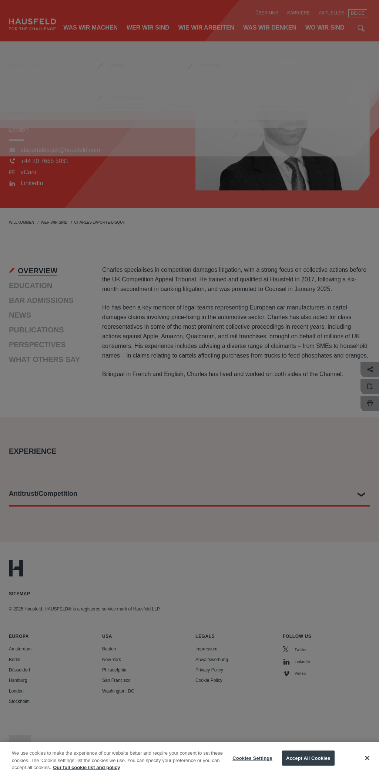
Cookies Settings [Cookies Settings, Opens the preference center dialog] (252, 765)
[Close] (367, 765)
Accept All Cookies (308, 765)
